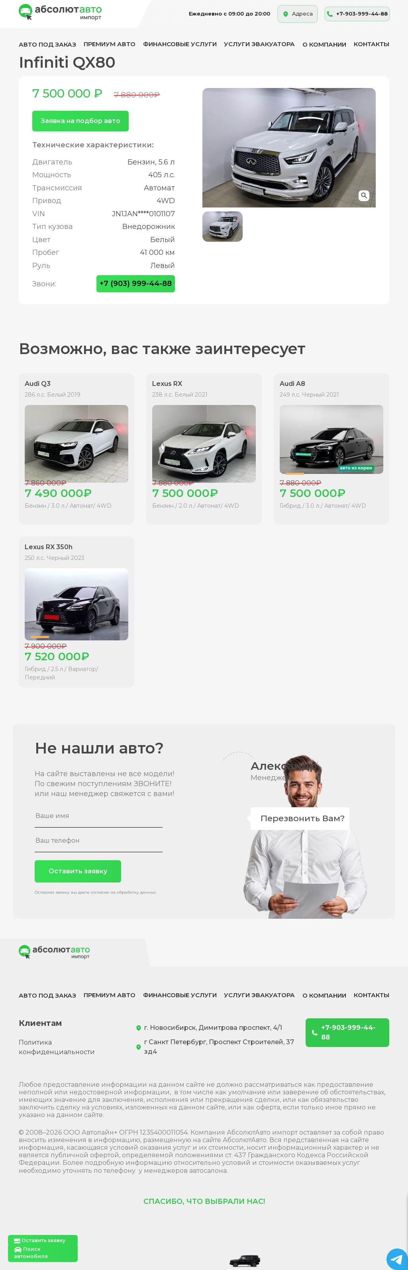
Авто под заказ (47, 44)
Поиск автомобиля (31, 1252)
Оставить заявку (78, 871)
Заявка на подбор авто (80, 121)
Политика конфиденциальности (57, 1047)
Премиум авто (109, 44)
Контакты (371, 44)
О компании (324, 44)
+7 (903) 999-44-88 (136, 283)
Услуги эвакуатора (259, 44)
